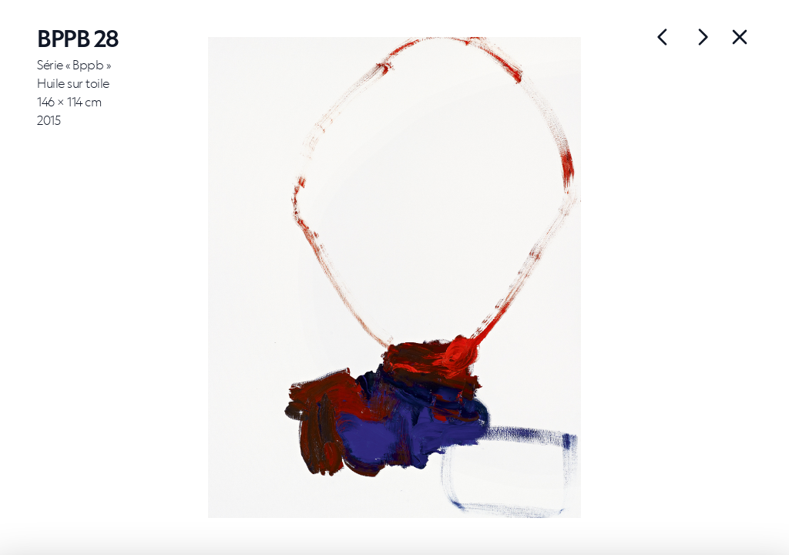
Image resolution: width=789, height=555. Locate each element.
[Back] (739, 37)
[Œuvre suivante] (662, 37)
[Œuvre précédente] (702, 37)
